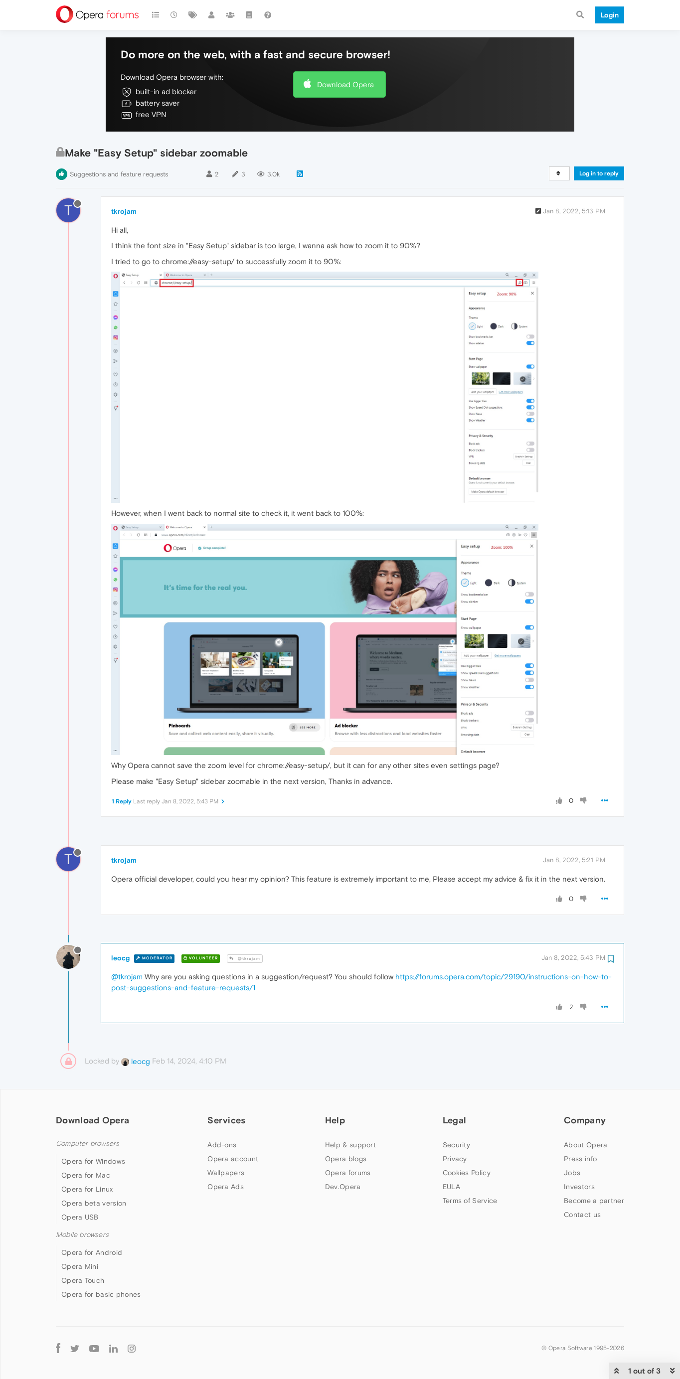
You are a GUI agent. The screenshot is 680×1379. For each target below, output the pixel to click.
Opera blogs (345, 1159)
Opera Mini (79, 1266)
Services (226, 1120)
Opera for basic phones (101, 1294)
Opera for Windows (93, 1161)
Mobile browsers (82, 1234)
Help (335, 1120)
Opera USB (80, 1217)
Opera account (232, 1159)
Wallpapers (225, 1173)
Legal (455, 1120)
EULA (451, 1187)
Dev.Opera (343, 1187)
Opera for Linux (87, 1189)
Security (456, 1145)
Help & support (350, 1145)
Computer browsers (87, 1143)
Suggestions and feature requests (119, 174)
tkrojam (124, 211)
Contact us (582, 1215)
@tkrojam (244, 958)
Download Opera (345, 84)
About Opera (585, 1145)
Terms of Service (470, 1201)
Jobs (572, 1173)
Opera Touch (82, 1280)
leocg (120, 958)
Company (585, 1120)
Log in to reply (599, 173)
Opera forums (348, 1173)
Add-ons (221, 1145)
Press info (580, 1159)
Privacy (455, 1159)
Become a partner (594, 1201)
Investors (579, 1187)
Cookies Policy (467, 1173)
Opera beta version (93, 1203)
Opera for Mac (85, 1175)
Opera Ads (225, 1187)
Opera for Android (91, 1252)
